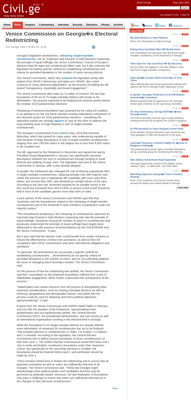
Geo (181, 2)
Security (77, 24)
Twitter (160, 26)
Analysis (30, 24)
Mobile (147, 26)
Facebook (175, 26)
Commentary (46, 24)
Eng (175, 2)
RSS (135, 26)
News (17, 24)
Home (7, 24)
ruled (62, 133)
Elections (91, 24)
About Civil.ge (144, 2)
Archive (118, 24)
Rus (187, 2)
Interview (63, 24)
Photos (105, 24)
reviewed (67, 78)
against (59, 120)
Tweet (115, 388)
